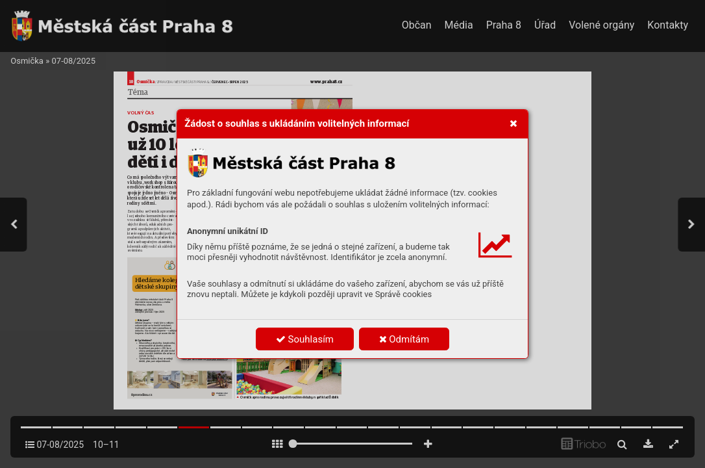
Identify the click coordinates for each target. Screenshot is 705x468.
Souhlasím (305, 339)
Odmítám (404, 339)
